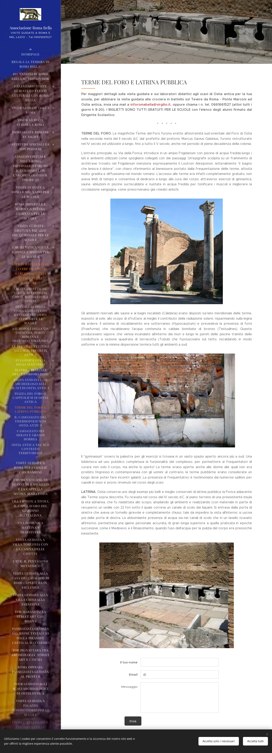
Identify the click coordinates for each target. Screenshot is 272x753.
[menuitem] (30, 54)
